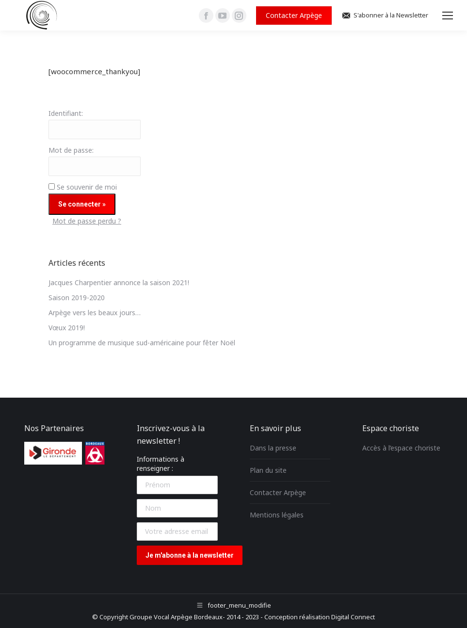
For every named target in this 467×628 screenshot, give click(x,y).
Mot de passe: (71, 150)
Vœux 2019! (66, 327)
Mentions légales (277, 514)
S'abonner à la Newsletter (384, 15)
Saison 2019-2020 (76, 297)
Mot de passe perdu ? (86, 220)
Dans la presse (273, 447)
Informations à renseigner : (160, 463)
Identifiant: (65, 113)
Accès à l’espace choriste (401, 447)
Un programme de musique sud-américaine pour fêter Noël (141, 342)
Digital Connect (353, 616)
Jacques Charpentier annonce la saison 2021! (118, 282)
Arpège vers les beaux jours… (94, 312)
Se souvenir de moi (87, 187)
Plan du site (268, 470)
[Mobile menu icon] (447, 15)
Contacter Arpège (278, 492)
